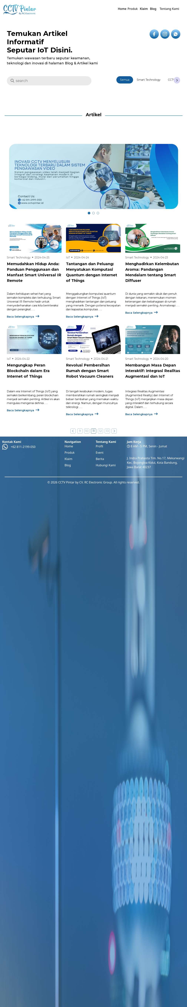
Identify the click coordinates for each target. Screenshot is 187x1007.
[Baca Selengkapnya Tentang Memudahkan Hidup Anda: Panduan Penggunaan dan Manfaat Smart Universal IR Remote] (34, 238)
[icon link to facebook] (154, 34)
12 (100, 431)
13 (107, 431)
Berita (100, 459)
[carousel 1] (93, 213)
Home (122, 9)
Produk (69, 453)
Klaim (144, 9)
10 (86, 431)
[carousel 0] (89, 213)
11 (93, 431)
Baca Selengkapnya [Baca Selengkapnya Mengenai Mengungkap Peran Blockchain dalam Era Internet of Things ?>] (23, 410)
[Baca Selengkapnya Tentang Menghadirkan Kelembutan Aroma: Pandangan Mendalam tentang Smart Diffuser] (152, 238)
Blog (153, 9)
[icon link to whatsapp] (175, 34)
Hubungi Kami (105, 465)
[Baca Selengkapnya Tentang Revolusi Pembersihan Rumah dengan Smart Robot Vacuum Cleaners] (93, 339)
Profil (99, 446)
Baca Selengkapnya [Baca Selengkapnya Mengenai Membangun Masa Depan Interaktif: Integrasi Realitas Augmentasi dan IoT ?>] (141, 414)
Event (99, 453)
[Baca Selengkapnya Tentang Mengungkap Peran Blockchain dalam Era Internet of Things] (34, 339)
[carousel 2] (98, 213)
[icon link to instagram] (165, 34)
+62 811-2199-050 (23, 447)
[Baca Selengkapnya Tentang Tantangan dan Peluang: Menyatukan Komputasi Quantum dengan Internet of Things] (93, 238)
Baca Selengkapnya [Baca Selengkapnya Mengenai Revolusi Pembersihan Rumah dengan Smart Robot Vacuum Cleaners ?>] (82, 414)
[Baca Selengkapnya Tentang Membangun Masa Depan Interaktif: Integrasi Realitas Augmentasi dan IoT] (152, 339)
